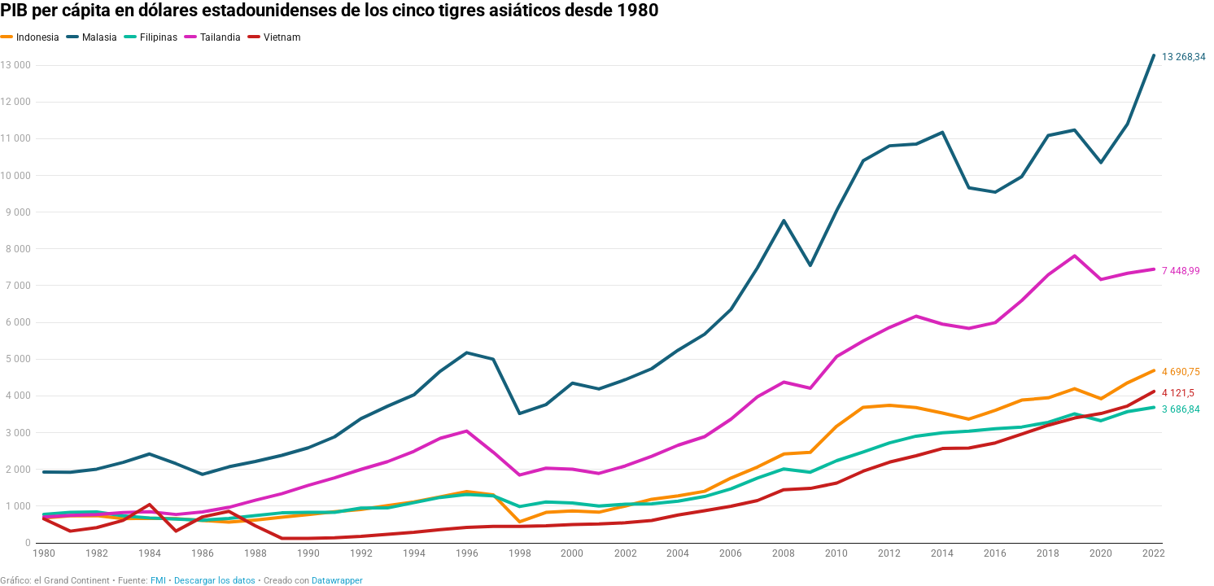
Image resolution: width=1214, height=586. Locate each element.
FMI (158, 580)
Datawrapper (337, 580)
